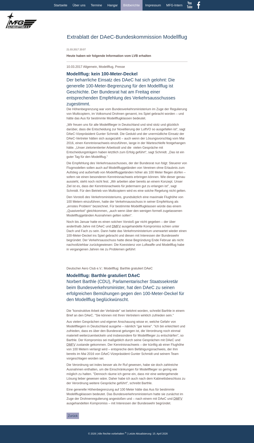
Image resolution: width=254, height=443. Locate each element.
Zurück (73, 416)
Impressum (153, 5)
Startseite (60, 5)
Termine (96, 5)
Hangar (112, 5)
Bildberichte (131, 5)
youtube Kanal (189, 5)
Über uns (78, 5)
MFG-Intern (174, 5)
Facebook (198, 5)
